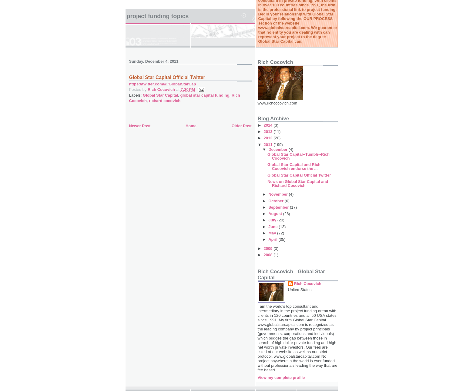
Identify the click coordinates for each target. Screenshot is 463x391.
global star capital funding (205, 95)
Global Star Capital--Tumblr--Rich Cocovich (298, 156)
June (273, 226)
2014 (269, 125)
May (272, 233)
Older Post (242, 126)
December (278, 149)
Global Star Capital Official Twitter (299, 175)
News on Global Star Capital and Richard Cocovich (297, 183)
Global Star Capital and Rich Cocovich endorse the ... (293, 166)
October (276, 201)
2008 (269, 255)
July (272, 220)
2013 (269, 131)
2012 (269, 138)
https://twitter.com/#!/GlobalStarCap (162, 84)
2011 (269, 144)
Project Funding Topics (158, 16)
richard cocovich (164, 100)
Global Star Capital (160, 95)
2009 (269, 248)
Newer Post (140, 126)
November (278, 194)
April (273, 239)
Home (191, 126)
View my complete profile (281, 377)
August (275, 213)
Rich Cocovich (307, 283)
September (279, 207)
